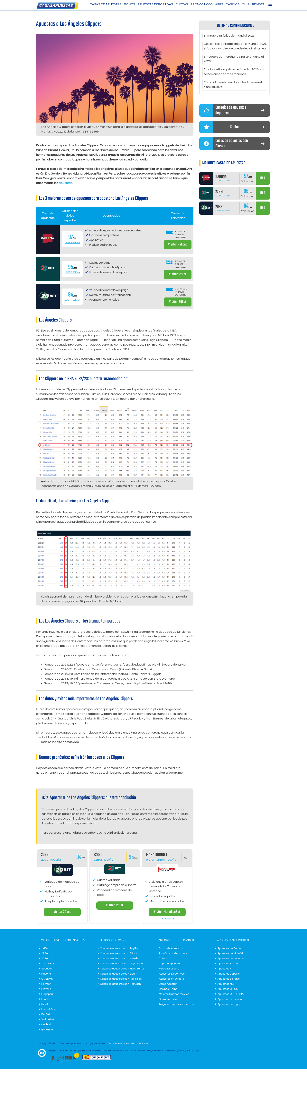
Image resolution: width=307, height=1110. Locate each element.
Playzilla (46, 989)
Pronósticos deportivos (173, 953)
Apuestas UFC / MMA (231, 994)
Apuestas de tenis (229, 978)
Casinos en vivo (168, 999)
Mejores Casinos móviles (174, 994)
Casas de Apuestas (105, 4)
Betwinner (47, 1029)
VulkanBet (47, 1019)
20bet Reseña (51, 859)
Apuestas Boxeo (228, 963)
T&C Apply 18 (167, 918)
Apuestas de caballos (231, 958)
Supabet (46, 968)
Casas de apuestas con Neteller (119, 958)
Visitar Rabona (177, 244)
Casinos (232, 4)
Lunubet (46, 999)
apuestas (65, 183)
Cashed (46, 1024)
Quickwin (47, 978)
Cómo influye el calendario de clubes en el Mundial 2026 (233, 85)
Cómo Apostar (168, 984)
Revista (258, 4)
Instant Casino (50, 1009)
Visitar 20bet (177, 302)
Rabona (46, 973)
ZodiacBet (47, 963)
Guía (245, 4)
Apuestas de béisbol (230, 999)
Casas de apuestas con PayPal (119, 948)
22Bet (45, 953)
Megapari (47, 994)
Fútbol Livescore (169, 968)
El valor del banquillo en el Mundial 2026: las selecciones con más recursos (234, 72)
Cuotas (182, 4)
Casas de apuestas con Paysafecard (122, 963)
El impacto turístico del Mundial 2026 (229, 35)
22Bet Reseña (104, 859)
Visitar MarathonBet (167, 912)
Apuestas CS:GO (228, 989)
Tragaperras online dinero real (177, 1004)
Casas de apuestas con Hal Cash (120, 984)
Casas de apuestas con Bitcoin (119, 953)
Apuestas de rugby (229, 1004)
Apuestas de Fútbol (229, 948)
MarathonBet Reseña (161, 859)
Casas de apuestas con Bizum (118, 973)
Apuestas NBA (226, 984)
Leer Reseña (72, 242)
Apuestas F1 (225, 968)
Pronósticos (202, 4)
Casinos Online (168, 989)
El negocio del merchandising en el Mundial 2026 (234, 59)
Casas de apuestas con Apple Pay (121, 978)
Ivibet (44, 1004)
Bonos (129, 4)
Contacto (143, 1043)
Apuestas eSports (229, 973)
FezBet (45, 1014)
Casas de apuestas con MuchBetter (122, 968)
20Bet (45, 958)
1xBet (45, 948)
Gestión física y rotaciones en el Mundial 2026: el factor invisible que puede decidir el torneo (235, 46)
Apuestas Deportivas (155, 4)
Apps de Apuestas (170, 963)
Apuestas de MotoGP (231, 953)
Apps (219, 4)
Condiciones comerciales (121, 1043)
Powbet (46, 984)
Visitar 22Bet (177, 274)
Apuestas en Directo (171, 978)
